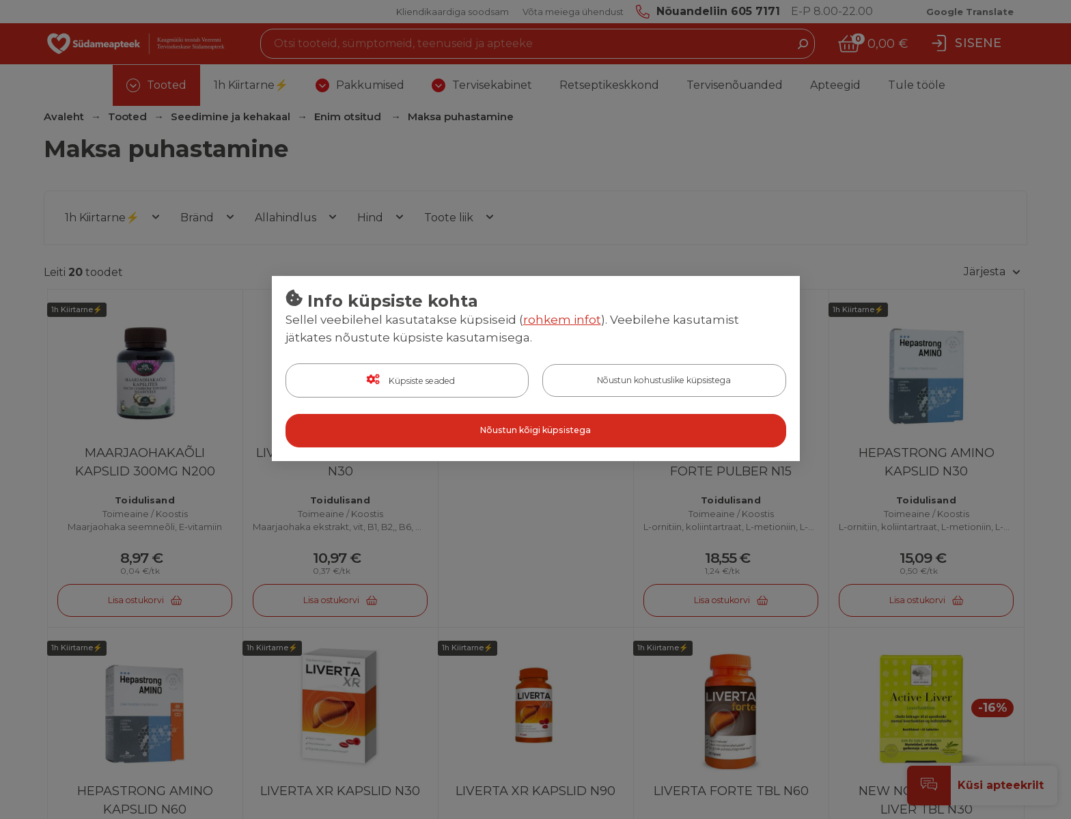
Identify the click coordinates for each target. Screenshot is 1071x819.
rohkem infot (562, 320)
